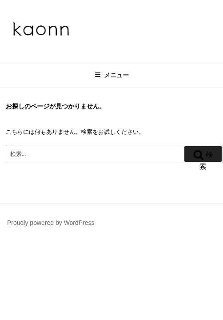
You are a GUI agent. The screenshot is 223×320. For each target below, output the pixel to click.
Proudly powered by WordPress (51, 222)
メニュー (112, 75)
